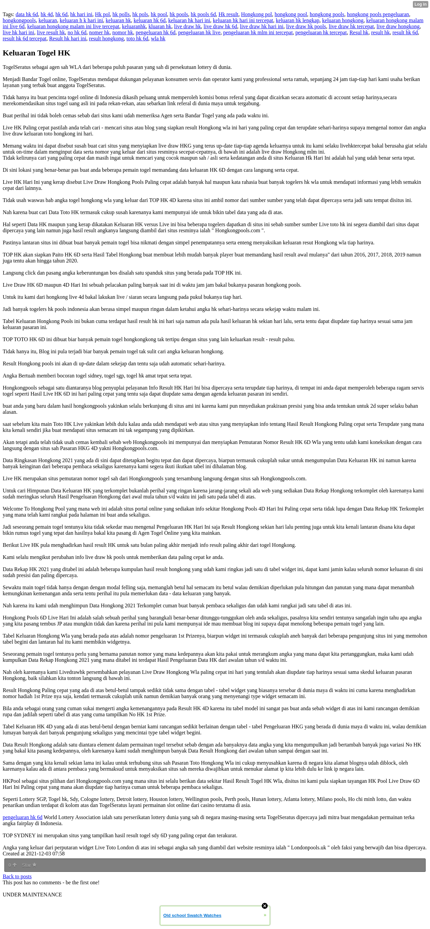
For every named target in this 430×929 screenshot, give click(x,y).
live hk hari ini (18, 32)
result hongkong (106, 38)
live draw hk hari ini (262, 26)
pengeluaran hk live (199, 32)
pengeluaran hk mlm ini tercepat (258, 32)
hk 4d (47, 14)
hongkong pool (291, 14)
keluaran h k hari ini (81, 20)
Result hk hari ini (67, 38)
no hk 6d (77, 32)
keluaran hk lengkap (297, 20)
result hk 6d (405, 32)
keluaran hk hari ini (189, 20)
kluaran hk (159, 26)
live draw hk (187, 26)
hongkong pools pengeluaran (378, 14)
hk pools (179, 14)
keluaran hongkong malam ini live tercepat (73, 26)
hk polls (121, 14)
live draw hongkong (398, 26)
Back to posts (17, 876)
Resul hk (358, 32)
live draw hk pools (306, 26)
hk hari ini (81, 14)
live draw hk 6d (220, 26)
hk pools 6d (203, 14)
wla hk (158, 38)
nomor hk (122, 32)
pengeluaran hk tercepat (321, 32)
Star (29, 865)
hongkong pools (327, 14)
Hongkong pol (256, 14)
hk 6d (61, 14)
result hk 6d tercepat (24, 38)
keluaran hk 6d (150, 20)
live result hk (51, 32)
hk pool (159, 14)
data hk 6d (26, 14)
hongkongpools (19, 20)
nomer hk (99, 32)
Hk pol (102, 14)
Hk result (228, 14)
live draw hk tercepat (351, 26)
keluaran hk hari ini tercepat (243, 20)
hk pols (140, 14)
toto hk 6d (137, 38)
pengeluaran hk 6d (155, 32)
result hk (380, 32)
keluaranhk (134, 26)
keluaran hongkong (342, 20)
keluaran (48, 20)
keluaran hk (118, 20)
